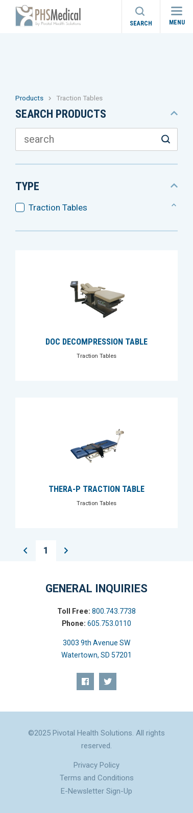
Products (29, 98)
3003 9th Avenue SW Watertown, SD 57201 (96, 649)
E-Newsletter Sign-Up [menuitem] (96, 791)
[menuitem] (85, 681)
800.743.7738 (114, 611)
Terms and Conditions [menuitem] (97, 777)
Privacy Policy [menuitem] (96, 765)
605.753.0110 (109, 623)
